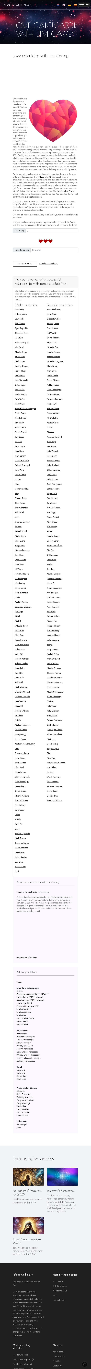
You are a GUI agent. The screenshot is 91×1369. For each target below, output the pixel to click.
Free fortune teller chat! (27, 957)
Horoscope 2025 (24, 1003)
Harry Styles (20, 403)
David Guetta (20, 413)
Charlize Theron (54, 673)
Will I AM (19, 654)
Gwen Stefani (53, 517)
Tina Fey (50, 569)
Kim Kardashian (53, 507)
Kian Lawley (20, 583)
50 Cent (18, 441)
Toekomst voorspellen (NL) (24, 1358)
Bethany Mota (53, 323)
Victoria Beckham (54, 545)
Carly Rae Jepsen (54, 484)
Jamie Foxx (51, 314)
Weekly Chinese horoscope (28, 1054)
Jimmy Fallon (20, 668)
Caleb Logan (20, 385)
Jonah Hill (19, 706)
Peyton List (51, 342)
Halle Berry (52, 455)
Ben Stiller (19, 673)
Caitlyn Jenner (53, 725)
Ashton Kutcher (21, 663)
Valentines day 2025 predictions (30, 1000)
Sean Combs (20, 762)
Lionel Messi (20, 588)
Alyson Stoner (53, 408)
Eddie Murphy (21, 394)
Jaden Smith (20, 649)
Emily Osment (52, 649)
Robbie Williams (22, 710)
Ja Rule (18, 720)
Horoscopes (22, 1033)
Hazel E (50, 583)
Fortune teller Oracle (25, 1018)
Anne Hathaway (54, 309)
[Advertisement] (45, 76)
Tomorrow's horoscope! (59, 1190)
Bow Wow (19, 470)
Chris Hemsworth (22, 776)
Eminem (18, 526)
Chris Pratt (19, 635)
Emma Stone (52, 791)
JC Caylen (19, 337)
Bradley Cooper (22, 366)
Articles (20, 991)
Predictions (21, 1015)
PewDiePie (20, 399)
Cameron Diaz (53, 413)
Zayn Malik (19, 318)
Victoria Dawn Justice (56, 762)
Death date (21, 1106)
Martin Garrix (20, 536)
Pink (49, 753)
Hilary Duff (51, 403)
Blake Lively (52, 366)
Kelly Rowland (53, 465)
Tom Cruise (20, 389)
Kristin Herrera (53, 687)
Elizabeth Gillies (54, 318)
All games (21, 1091)
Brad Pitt (18, 824)
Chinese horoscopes (25, 1039)
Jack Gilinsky (20, 805)
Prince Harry (20, 370)
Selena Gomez (53, 356)
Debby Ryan (52, 795)
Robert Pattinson (22, 658)
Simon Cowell (21, 432)
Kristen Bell (51, 370)
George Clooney (22, 521)
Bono (17, 828)
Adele (49, 531)
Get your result (25, 263)
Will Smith (19, 682)
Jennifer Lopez (53, 536)
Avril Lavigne (52, 592)
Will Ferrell (19, 512)
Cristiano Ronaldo (22, 696)
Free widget (22, 1124)
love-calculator (31, 892)
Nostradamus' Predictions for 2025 (28, 1192)
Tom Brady (19, 436)
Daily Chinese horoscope (27, 1051)
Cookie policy (59, 1355)
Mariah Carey (52, 422)
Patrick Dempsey (22, 342)
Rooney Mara (53, 781)
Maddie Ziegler (53, 573)
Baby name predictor (26, 1100)
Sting (17, 493)
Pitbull (17, 616)
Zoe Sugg (51, 512)
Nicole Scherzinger (55, 691)
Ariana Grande (53, 602)
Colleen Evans (53, 394)
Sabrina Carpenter (55, 720)
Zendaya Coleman (54, 800)
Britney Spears (53, 488)
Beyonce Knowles (54, 399)
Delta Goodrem (53, 597)
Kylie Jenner (52, 715)
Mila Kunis (51, 611)
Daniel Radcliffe (22, 460)
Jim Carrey (19, 630)
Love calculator (23, 1115)
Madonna (51, 739)
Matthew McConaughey (25, 743)
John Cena (19, 451)
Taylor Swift (52, 493)
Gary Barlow (20, 455)
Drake (17, 597)
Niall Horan (20, 361)
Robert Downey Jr (22, 465)
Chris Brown (20, 503)
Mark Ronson (20, 838)
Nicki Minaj (51, 559)
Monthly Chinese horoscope (29, 1057)
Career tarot (22, 1076)
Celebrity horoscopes (26, 1060)
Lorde (49, 427)
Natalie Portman (54, 668)
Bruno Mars (20, 356)
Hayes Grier (20, 866)
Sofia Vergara (53, 640)
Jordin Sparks (52, 375)
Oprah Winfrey (53, 776)
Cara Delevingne (54, 389)
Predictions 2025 (24, 1009)
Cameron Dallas (22, 488)
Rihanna (50, 432)
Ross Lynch (20, 446)
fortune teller (58, 1280)
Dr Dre (18, 479)
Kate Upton (51, 706)
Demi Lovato (52, 328)
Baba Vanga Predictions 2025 (26, 1240)
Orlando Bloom (21, 625)
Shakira (50, 701)
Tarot (54, 1294)
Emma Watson (53, 380)
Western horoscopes (26, 1036)
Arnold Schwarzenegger (25, 408)
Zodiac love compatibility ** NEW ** (33, 994)
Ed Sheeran (20, 810)
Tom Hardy (19, 422)
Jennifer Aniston (53, 351)
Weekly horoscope (25, 1045)
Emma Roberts (53, 337)
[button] (84, 5)
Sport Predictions (24, 1094)
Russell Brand (21, 531)
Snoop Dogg (20, 734)
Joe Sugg (19, 611)
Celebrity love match (25, 1097)
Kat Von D (51, 333)
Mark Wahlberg (21, 687)
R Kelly (18, 819)
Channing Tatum (21, 333)
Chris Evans (20, 540)
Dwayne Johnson (22, 753)
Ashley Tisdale (53, 385)
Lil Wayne (19, 569)
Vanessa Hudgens (55, 786)
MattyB (18, 621)
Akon (17, 484)
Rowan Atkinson (22, 573)
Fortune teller (22, 1024)
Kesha (49, 564)
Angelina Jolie (53, 748)
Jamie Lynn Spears (54, 729)
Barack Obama (21, 800)
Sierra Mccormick (54, 588)
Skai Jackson (52, 498)
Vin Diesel (19, 347)
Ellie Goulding (53, 630)
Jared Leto (19, 564)
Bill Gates (19, 715)
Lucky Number (23, 1109)
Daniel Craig (52, 743)
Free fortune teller (20, 1353)
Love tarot (21, 1073)
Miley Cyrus (52, 521)
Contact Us (57, 1364)
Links (19, 1127)
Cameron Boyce (22, 843)
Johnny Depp (20, 786)
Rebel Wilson (53, 663)
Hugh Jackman (21, 772)
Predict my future (24, 1012)
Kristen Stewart (53, 658)
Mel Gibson (20, 323)
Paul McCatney (21, 602)
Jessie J (50, 772)
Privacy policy (58, 1350)
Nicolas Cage (21, 351)
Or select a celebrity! (48, 263)
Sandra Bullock (53, 616)
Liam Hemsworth (22, 644)
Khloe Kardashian (54, 734)
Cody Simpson (21, 578)
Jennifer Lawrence (54, 677)
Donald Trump (21, 498)
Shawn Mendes (21, 507)
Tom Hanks (19, 555)
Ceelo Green (20, 791)
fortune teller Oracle (46, 177)
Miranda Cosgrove (55, 361)
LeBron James (21, 314)
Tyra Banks (51, 503)
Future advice (22, 1021)
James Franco (20, 739)
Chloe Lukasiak (53, 470)
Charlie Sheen (21, 729)
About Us (56, 1360)
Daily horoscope (24, 1042)
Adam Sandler (21, 857)
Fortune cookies (23, 1112)
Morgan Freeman (22, 550)
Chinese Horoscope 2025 (28, 1006)
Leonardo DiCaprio (23, 606)
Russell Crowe (21, 640)
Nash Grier (20, 375)
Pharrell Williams (22, 795)
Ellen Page (51, 441)
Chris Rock (19, 767)
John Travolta (20, 701)
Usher (17, 814)
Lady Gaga (51, 474)
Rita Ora (50, 550)
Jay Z (17, 871)
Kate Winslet (52, 451)
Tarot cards (21, 1079)
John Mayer (20, 852)
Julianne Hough (53, 625)
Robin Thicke (20, 474)
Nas (17, 748)
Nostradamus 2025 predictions (30, 997)
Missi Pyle (51, 758)
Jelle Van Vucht (21, 380)
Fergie (49, 644)
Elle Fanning (52, 526)
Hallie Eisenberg (54, 696)
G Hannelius (52, 555)
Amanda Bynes (53, 460)
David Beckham (21, 847)
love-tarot (29, 196)
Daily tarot (21, 1070)
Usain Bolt (19, 677)
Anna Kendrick (53, 606)
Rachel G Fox (53, 654)
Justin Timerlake (21, 592)
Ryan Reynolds (21, 328)
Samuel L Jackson (22, 833)
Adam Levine (20, 427)
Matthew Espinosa (22, 725)
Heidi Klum (51, 767)
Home (19, 892)
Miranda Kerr (52, 347)
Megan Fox (52, 621)
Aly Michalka (52, 418)
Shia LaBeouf (20, 418)
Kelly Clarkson (53, 710)
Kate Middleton (53, 635)
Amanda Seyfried (54, 436)
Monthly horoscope (25, 1048)
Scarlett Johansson (55, 682)
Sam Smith (19, 309)
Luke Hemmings (22, 781)
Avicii (17, 517)
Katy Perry (51, 446)
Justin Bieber (20, 758)
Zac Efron (19, 861)
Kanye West (20, 545)
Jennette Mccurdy (54, 578)
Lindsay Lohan (53, 540)
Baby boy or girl (23, 1103)
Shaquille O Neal (22, 691)
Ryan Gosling (20, 559)
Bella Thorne (52, 479)
